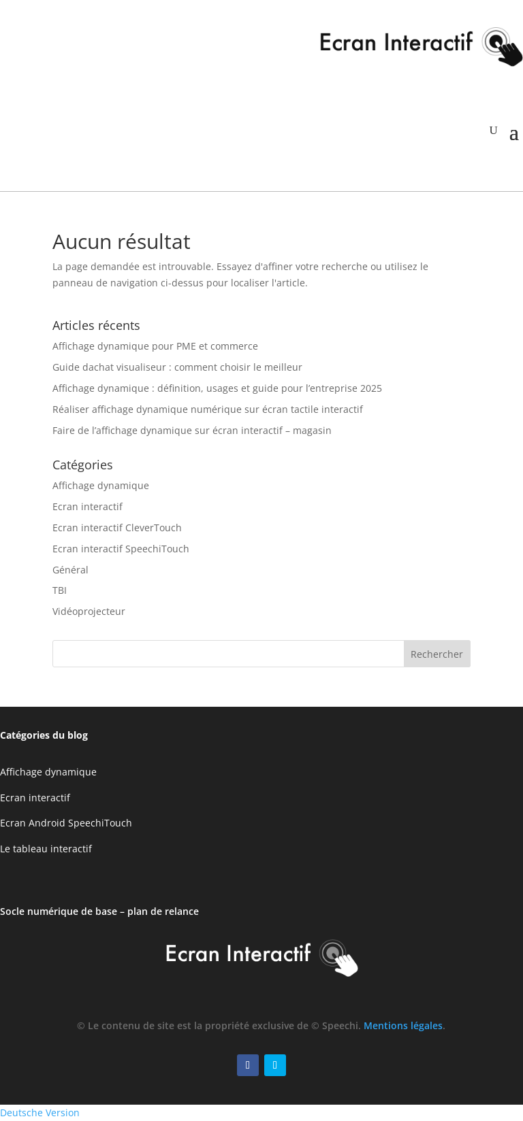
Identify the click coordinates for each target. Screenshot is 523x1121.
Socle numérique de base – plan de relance (99, 911)
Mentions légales (403, 1025)
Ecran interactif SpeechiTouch (120, 548)
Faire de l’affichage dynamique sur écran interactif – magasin (192, 430)
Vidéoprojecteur (88, 611)
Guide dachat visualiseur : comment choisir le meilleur (177, 367)
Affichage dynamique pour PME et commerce (155, 345)
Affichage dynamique (100, 485)
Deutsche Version (40, 1112)
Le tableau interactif (46, 848)
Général (70, 569)
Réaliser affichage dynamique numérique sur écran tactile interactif (207, 409)
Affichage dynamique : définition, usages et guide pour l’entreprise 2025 (217, 388)
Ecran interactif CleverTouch (117, 527)
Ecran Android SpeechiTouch (66, 822)
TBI (59, 590)
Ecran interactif (87, 506)
